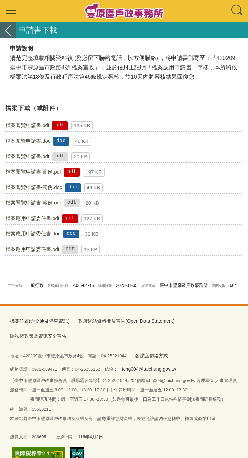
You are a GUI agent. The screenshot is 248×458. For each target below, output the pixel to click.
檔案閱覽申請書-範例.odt (33, 202)
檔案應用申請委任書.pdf (32, 218)
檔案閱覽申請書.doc (28, 141)
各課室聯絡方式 (150, 339)
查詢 (237, 11)
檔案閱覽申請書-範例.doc (34, 187)
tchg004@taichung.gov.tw (146, 351)
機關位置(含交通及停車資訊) (38, 320)
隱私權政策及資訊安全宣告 (197, 320)
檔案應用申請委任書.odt (32, 249)
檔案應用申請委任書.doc (33, 233)
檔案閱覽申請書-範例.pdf (33, 172)
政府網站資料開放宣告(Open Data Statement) (118, 320)
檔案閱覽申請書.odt (27, 156)
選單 (11, 11)
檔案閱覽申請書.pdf (27, 125)
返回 (8, 30)
